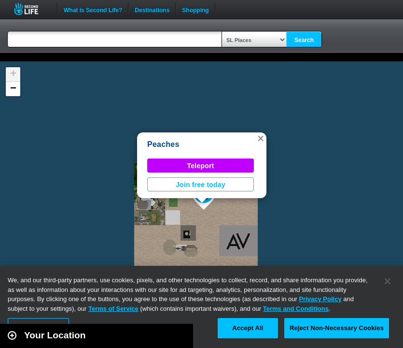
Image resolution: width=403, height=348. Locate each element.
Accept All (247, 328)
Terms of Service (113, 308)
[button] (260, 138)
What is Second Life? (93, 9)
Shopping (195, 9)
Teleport (200, 166)
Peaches (163, 144)
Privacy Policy (320, 299)
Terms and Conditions (296, 308)
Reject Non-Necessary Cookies (337, 328)
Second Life (32, 8)
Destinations (152, 9)
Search (304, 40)
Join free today (200, 184)
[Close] (387, 281)
